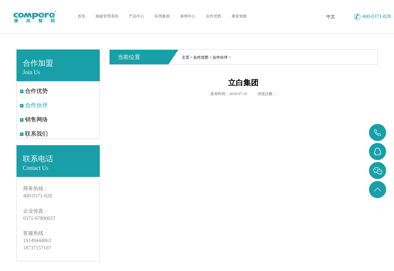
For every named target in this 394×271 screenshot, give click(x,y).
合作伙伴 (220, 57)
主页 (185, 57)
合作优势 (200, 57)
